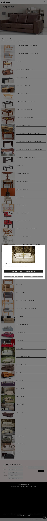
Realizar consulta (13, 276)
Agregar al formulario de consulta (23, 271)
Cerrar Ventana (34, 276)
